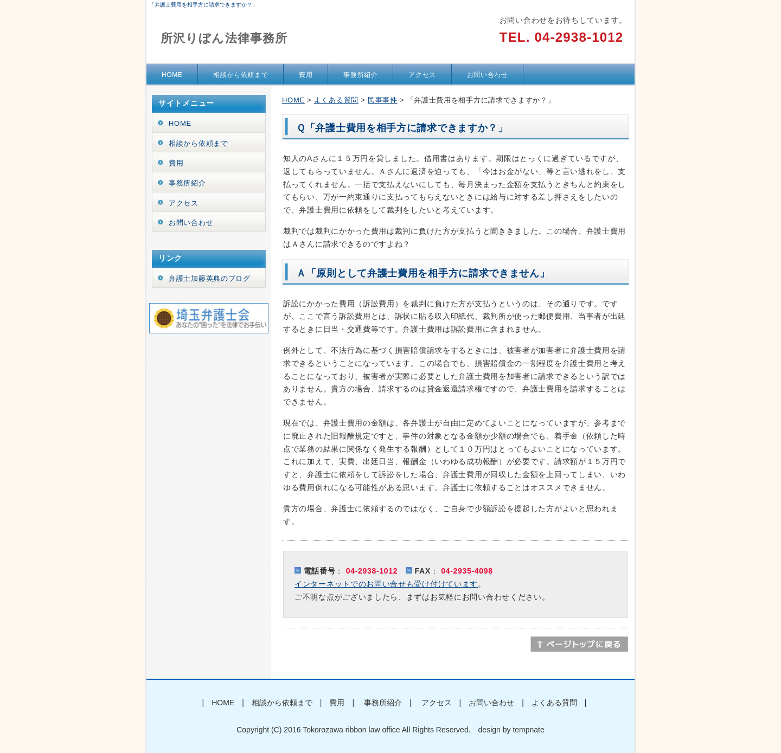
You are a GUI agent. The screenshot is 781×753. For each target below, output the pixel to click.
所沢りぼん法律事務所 (224, 38)
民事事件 (383, 100)
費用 (305, 75)
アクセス (422, 75)
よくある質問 (336, 100)
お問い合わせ (487, 75)
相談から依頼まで (240, 75)
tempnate (528, 729)
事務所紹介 (360, 75)
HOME (172, 75)
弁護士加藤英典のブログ (210, 278)
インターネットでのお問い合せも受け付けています (386, 584)
